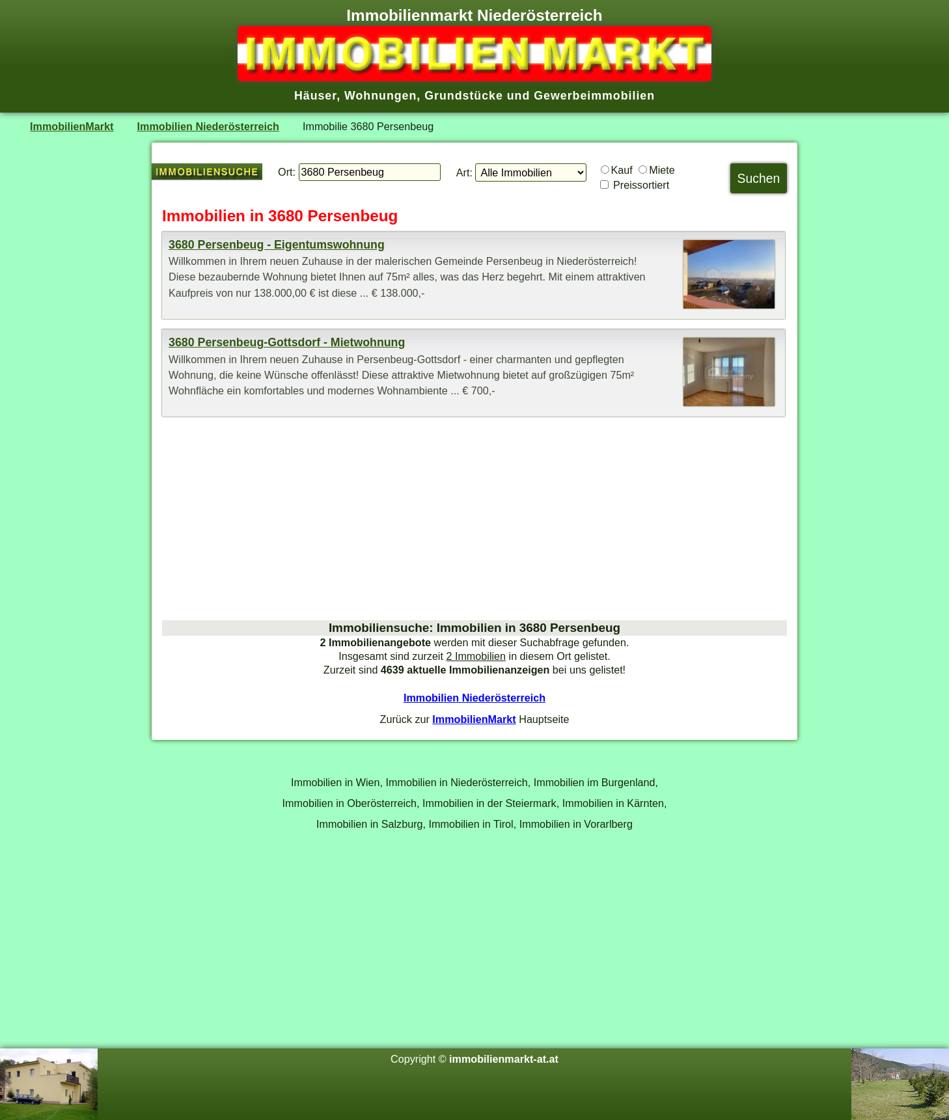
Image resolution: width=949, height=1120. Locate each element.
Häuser (315, 95)
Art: (464, 172)
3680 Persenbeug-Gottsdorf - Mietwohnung (287, 342)
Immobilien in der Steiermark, (490, 803)
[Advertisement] (474, 518)
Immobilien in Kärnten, (614, 803)
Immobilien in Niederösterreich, (458, 782)
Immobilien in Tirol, (473, 824)
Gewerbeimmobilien (594, 95)
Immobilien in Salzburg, (371, 824)
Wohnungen (380, 95)
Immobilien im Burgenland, (596, 782)
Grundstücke (463, 95)
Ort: (287, 172)
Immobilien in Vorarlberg (576, 824)
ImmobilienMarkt (71, 126)
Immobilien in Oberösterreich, (351, 803)
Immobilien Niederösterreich (208, 126)
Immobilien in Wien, (337, 782)
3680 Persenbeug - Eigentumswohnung (277, 244)
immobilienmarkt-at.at (503, 1059)
